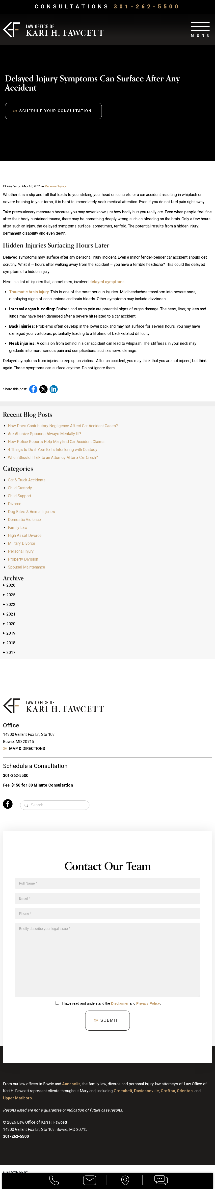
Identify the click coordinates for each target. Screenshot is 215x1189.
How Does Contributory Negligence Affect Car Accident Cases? (63, 426)
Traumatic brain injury (29, 292)
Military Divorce (21, 543)
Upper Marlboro (17, 1098)
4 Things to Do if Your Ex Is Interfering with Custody (52, 449)
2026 (9, 585)
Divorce (14, 504)
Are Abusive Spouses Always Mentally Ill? (44, 434)
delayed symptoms (107, 282)
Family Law (17, 527)
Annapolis (71, 1084)
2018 (9, 643)
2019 (9, 633)
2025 (9, 595)
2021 (9, 614)
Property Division (23, 559)
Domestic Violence (24, 520)
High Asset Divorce (25, 535)
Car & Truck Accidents (27, 480)
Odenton (185, 1091)
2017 (9, 652)
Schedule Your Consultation (57, 111)
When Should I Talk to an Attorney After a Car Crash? (53, 457)
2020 (9, 623)
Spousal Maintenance (26, 567)
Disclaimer (120, 1004)
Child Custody (20, 488)
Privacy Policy (148, 1004)
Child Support (19, 496)
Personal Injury (55, 186)
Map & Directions (27, 748)
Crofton (168, 1091)
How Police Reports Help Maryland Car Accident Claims (56, 442)
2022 (9, 604)
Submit (109, 1020)
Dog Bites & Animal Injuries (31, 512)
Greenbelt (123, 1091)
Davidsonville (146, 1091)
